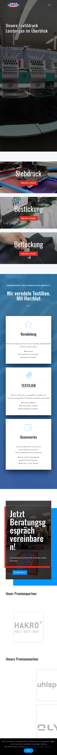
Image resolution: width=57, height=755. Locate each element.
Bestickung (28, 210)
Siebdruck (28, 174)
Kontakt (20, 572)
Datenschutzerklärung (33, 747)
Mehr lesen (28, 184)
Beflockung (28, 245)
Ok (28, 750)
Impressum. (48, 747)
